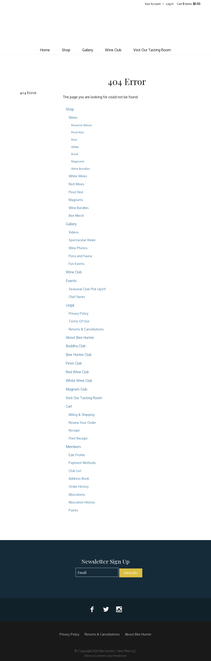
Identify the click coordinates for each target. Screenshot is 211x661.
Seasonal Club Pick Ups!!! (87, 289)
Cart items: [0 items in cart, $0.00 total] (188, 4)
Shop (66, 50)
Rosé (74, 154)
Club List (75, 471)
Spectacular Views (82, 240)
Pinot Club (74, 363)
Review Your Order (82, 422)
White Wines (78, 176)
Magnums (77, 161)
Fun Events (76, 264)
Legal (70, 305)
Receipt (74, 430)
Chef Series (77, 297)
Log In (170, 4)
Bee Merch (76, 215)
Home (45, 50)
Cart (69, 406)
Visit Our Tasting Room (152, 50)
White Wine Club (79, 380)
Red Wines (76, 184)
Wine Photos (78, 248)
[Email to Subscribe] (97, 572)
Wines (73, 117)
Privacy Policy (78, 313)
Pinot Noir (77, 132)
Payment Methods (82, 463)
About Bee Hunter (80, 337)
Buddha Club (76, 346)
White (75, 147)
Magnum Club (76, 389)
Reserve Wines (81, 125)
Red (74, 139)
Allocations (77, 494)
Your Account (153, 4)
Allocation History (82, 502)
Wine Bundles (80, 168)
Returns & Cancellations (86, 329)
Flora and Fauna (80, 256)
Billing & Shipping (81, 414)
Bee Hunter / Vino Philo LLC (105, 25)
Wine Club (113, 50)
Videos (74, 232)
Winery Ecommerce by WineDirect (105, 655)
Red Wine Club (77, 372)
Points (73, 510)
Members (73, 446)
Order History (79, 486)
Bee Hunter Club (79, 354)
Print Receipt (78, 438)
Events (71, 280)
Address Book (79, 478)
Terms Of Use (79, 321)
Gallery (87, 50)
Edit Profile (77, 455)
